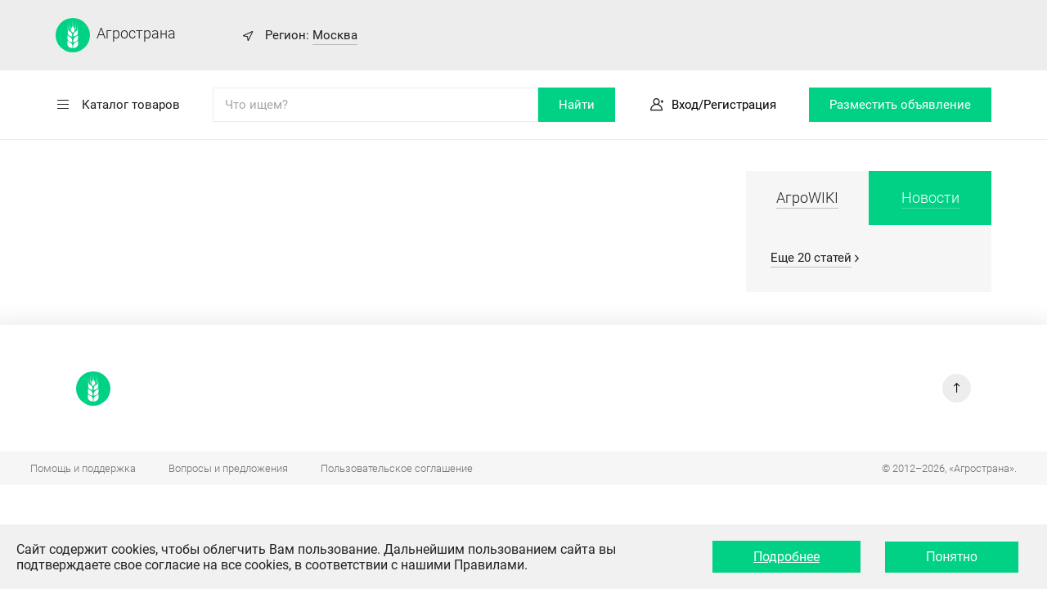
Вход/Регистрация (724, 104)
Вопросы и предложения (228, 468)
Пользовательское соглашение (397, 468)
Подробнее (786, 556)
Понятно (951, 557)
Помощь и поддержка (83, 468)
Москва (334, 35)
